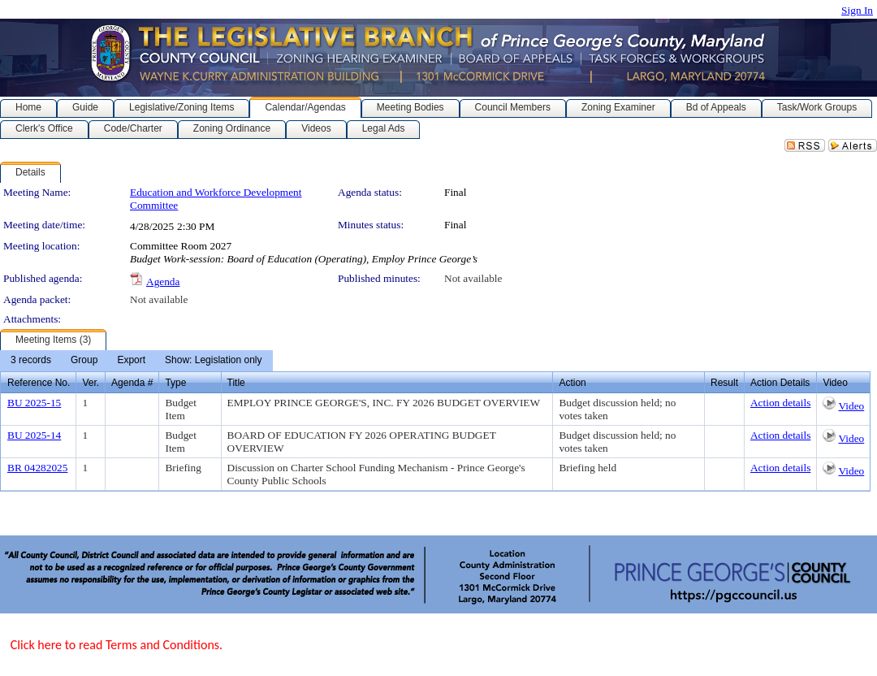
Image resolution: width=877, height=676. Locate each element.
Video (851, 406)
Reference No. (38, 382)
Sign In (857, 10)
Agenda (162, 281)
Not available (473, 278)
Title (236, 382)
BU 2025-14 (34, 435)
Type (175, 382)
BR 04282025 (37, 468)
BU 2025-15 (34, 402)
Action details (780, 402)
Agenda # (132, 382)
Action (572, 382)
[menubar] (136, 360)
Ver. (90, 382)
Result (724, 382)
